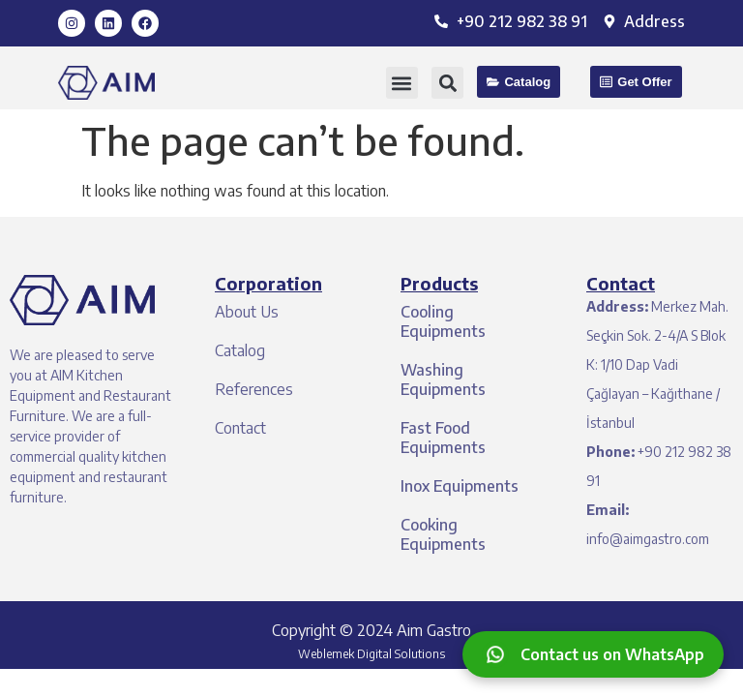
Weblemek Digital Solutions (371, 654)
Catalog (240, 350)
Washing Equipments (443, 379)
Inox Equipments (460, 486)
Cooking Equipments (443, 534)
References (254, 389)
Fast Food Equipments (443, 437)
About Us (247, 311)
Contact (240, 428)
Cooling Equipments (443, 321)
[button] (402, 83)
